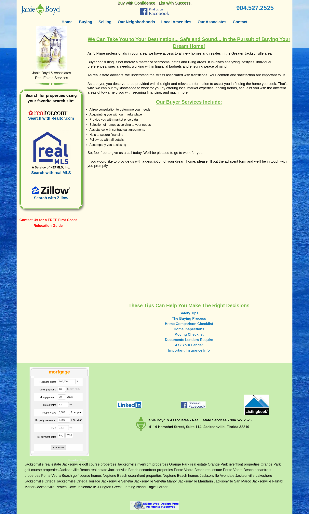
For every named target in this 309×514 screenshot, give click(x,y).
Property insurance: (45, 420)
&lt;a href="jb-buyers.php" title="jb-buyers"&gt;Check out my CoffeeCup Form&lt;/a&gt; (189, 232)
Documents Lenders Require (189, 340)
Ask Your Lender (189, 345)
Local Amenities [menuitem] (176, 22)
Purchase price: (47, 382)
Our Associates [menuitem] (212, 22)
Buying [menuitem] (85, 22)
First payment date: (46, 437)
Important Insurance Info (189, 350)
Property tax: (49, 412)
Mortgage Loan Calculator (77, 460)
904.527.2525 (255, 8)
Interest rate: (49, 405)
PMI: (53, 428)
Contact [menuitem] (240, 22)
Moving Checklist (189, 334)
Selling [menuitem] (105, 22)
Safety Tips (189, 313)
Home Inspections (189, 329)
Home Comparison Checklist (189, 324)
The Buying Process (189, 318)
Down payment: (47, 389)
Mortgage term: (48, 397)
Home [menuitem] (67, 22)
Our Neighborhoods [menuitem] (136, 22)
